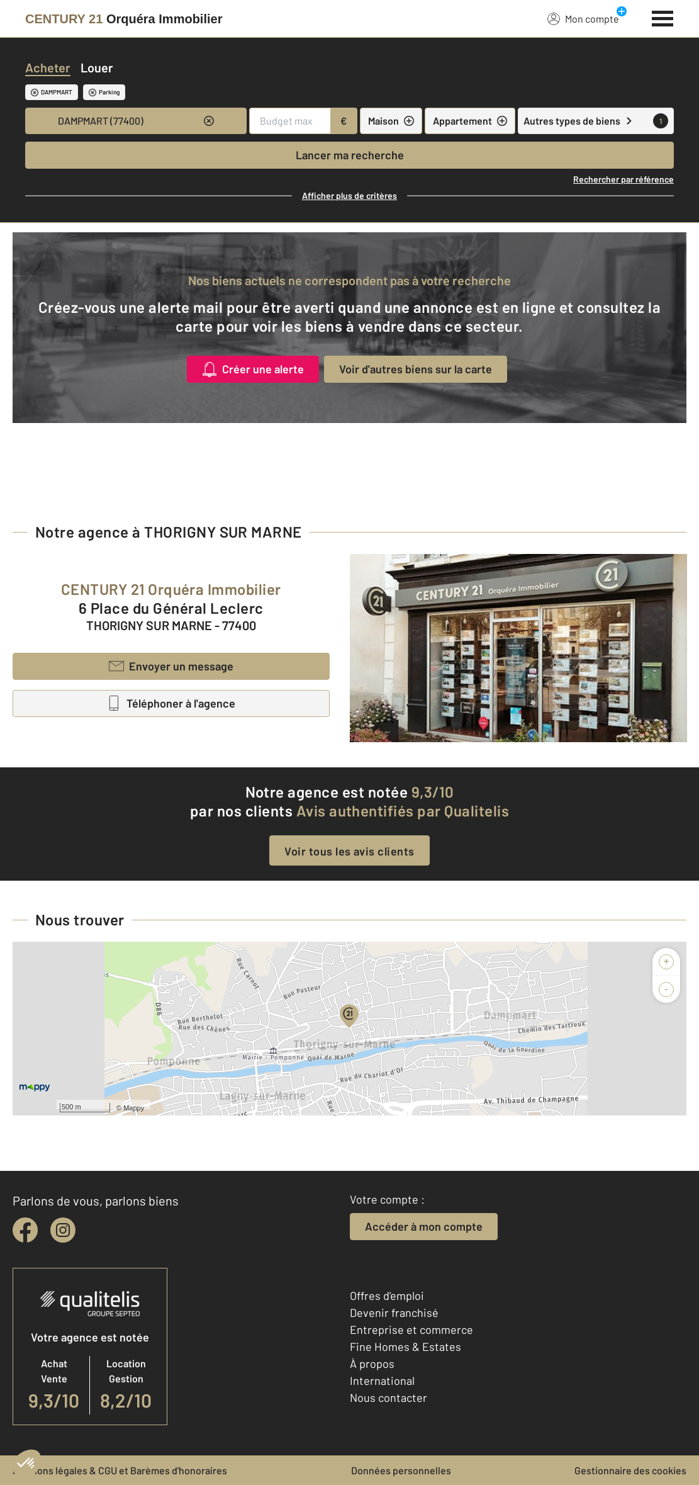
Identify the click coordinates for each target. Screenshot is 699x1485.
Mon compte (583, 18)
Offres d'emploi (387, 1295)
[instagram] (62, 1230)
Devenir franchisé (394, 1312)
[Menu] (663, 17)
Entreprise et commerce (411, 1329)
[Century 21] (123, 19)
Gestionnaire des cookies (630, 1470)
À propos (372, 1363)
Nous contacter (388, 1397)
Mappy (133, 1108)
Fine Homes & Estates (405, 1346)
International (382, 1380)
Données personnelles (401, 1470)
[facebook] (25, 1230)
